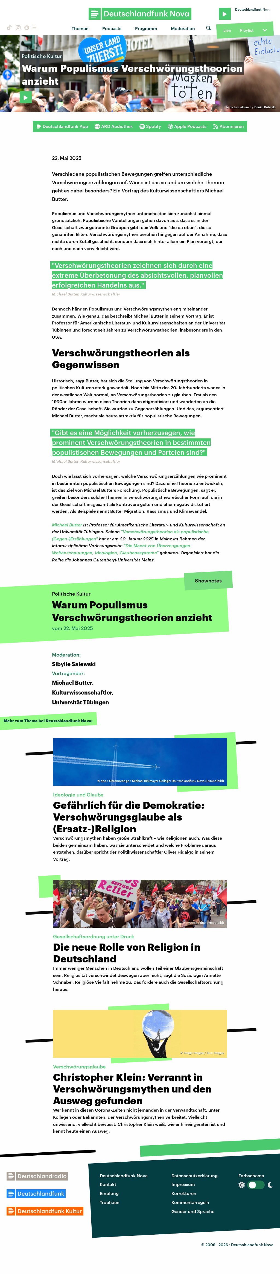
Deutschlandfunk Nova (124, 1175)
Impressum (183, 1184)
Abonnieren (228, 126)
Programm (146, 28)
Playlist (246, 30)
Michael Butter (67, 524)
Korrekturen (183, 1193)
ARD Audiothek (114, 126)
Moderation (183, 28)
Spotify (150, 126)
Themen (80, 28)
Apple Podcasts (187, 126)
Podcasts (111, 28)
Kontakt (108, 1184)
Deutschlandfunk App (62, 126)
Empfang (109, 1193)
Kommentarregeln (190, 1202)
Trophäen (109, 1202)
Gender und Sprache (192, 1211)
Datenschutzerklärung (194, 1175)
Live (227, 30)
